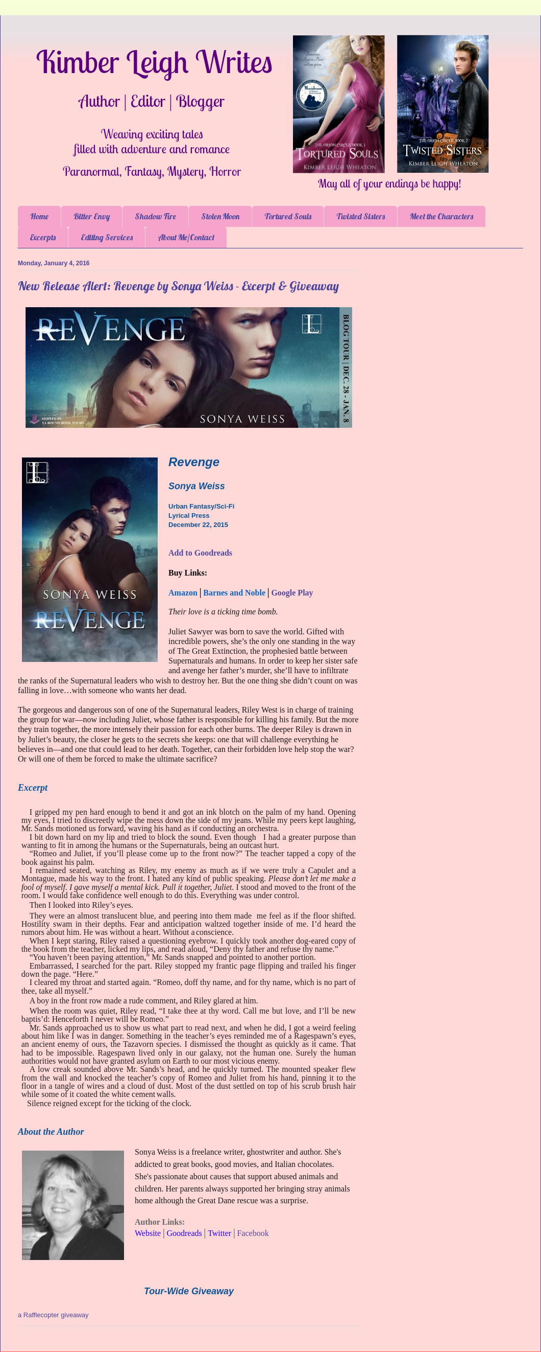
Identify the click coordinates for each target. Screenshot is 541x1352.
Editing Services (107, 237)
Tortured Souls (287, 216)
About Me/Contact (186, 237)
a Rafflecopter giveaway (53, 1315)
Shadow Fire (155, 216)
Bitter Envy (91, 216)
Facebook (252, 1233)
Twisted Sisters (360, 216)
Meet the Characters (441, 216)
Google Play (292, 592)
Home (39, 216)
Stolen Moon (220, 216)
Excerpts (43, 237)
